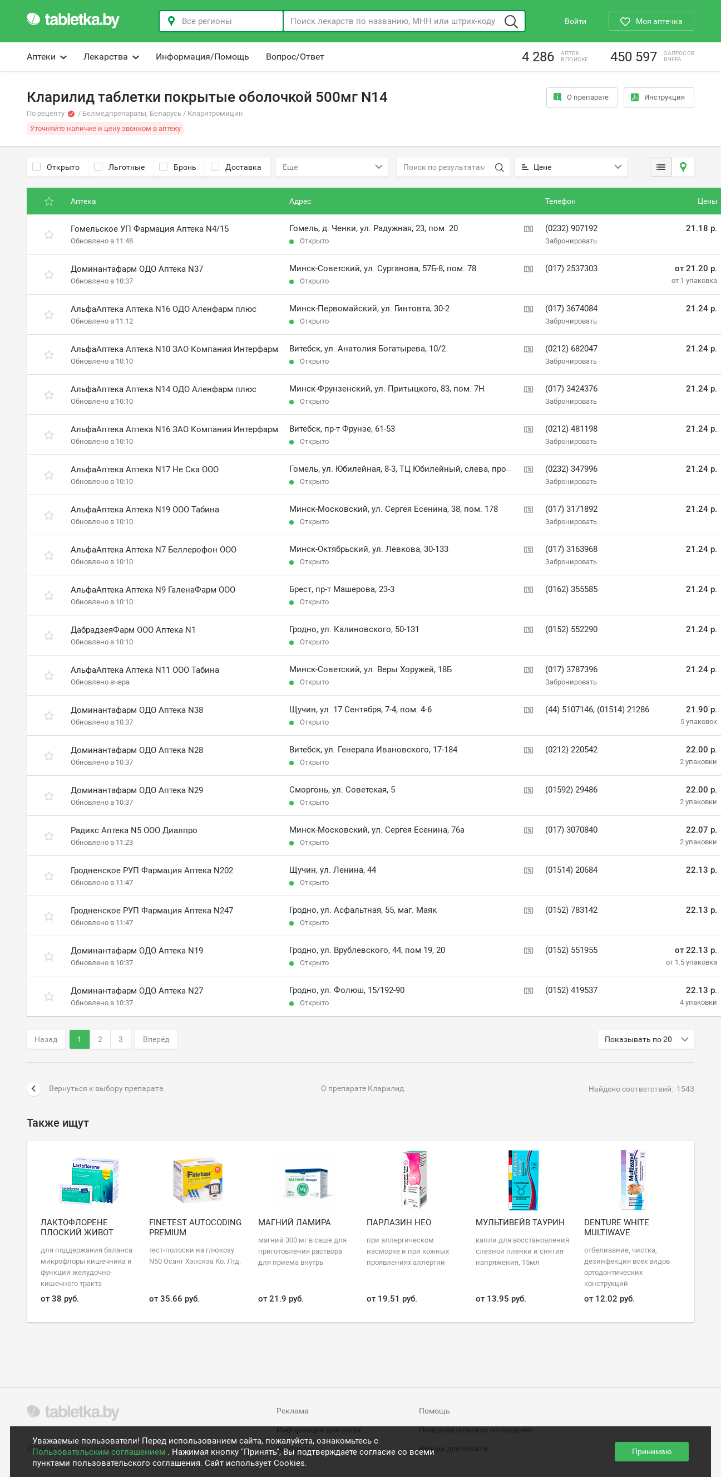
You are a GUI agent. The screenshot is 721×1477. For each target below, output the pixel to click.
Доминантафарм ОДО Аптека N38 (137, 710)
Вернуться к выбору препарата (95, 1089)
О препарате (581, 97)
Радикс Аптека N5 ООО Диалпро (134, 830)
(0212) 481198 (571, 429)
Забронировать (571, 241)
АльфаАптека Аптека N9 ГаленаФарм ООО (153, 590)
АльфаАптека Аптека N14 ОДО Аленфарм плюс (163, 389)
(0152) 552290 (571, 629)
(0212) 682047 (571, 349)
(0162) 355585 (571, 589)
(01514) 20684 (571, 870)
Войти (575, 21)
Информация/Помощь (202, 56)
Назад (45, 1039)
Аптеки (47, 56)
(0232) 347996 (571, 469)
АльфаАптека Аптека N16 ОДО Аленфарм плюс (163, 309)
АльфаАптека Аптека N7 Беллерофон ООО (153, 550)
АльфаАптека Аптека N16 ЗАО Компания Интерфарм (174, 429)
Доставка (236, 167)
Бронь (177, 167)
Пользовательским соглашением (99, 1452)
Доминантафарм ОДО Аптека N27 (137, 991)
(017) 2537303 (571, 268)
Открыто (56, 167)
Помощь (434, 1410)
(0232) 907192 (571, 228)
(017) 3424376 (571, 389)
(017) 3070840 (571, 830)
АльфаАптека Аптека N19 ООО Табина (145, 510)
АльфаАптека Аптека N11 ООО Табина (145, 670)
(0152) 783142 (571, 910)
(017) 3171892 (571, 509)
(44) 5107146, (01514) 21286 (597, 710)
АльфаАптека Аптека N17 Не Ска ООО (145, 469)
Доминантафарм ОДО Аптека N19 (137, 951)
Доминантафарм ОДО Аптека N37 (137, 269)
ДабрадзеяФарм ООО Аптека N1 (133, 630)
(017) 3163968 (571, 549)
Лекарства (111, 56)
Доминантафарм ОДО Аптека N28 (137, 750)
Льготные (119, 167)
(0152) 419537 (571, 990)
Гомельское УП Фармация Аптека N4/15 (150, 229)
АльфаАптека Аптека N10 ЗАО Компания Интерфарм (174, 349)
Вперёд (156, 1039)
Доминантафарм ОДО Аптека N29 (137, 790)
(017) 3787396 (571, 669)
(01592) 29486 (571, 790)
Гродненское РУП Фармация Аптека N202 (152, 870)
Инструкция (658, 97)
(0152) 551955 (571, 950)
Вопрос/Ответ (295, 56)
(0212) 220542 (571, 750)
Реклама (292, 1410)
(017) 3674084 (571, 309)
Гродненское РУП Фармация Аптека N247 (152, 911)
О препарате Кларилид (362, 1088)
